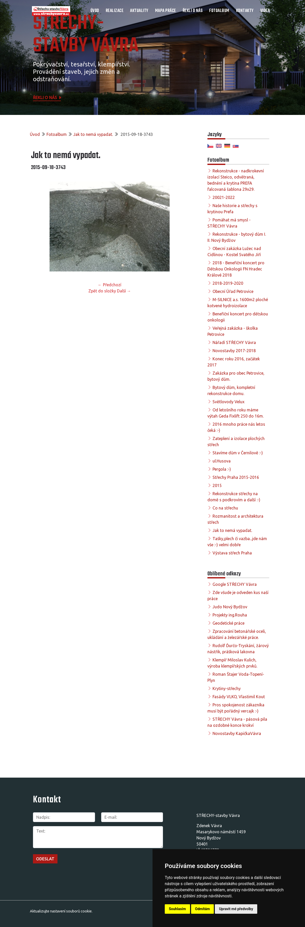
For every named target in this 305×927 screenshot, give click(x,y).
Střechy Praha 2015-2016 (236, 477)
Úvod (94, 10)
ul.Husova (222, 461)
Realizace (115, 10)
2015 (217, 485)
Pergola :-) (222, 469)
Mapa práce (165, 10)
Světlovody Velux (228, 401)
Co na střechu (225, 508)
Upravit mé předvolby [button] (236, 909)
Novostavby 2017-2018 (234, 350)
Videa (265, 10)
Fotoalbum (219, 10)
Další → (124, 291)
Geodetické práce (228, 623)
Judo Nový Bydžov (230, 606)
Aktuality (139, 10)
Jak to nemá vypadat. (93, 134)
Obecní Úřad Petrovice (233, 291)
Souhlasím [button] (177, 909)
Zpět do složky (102, 291)
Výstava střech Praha (232, 553)
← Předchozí (109, 284)
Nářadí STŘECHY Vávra (234, 342)
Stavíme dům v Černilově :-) (238, 452)
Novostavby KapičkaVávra (237, 733)
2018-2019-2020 (228, 283)
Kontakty (245, 10)
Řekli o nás (193, 10)
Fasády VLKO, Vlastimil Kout (239, 696)
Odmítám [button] (202, 909)
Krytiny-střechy (227, 688)
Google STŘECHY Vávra (235, 584)
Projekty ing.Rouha (230, 615)
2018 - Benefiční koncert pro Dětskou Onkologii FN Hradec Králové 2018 (235, 268)
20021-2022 (224, 197)
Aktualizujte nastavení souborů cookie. (61, 911)
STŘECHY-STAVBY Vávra (85, 34)
